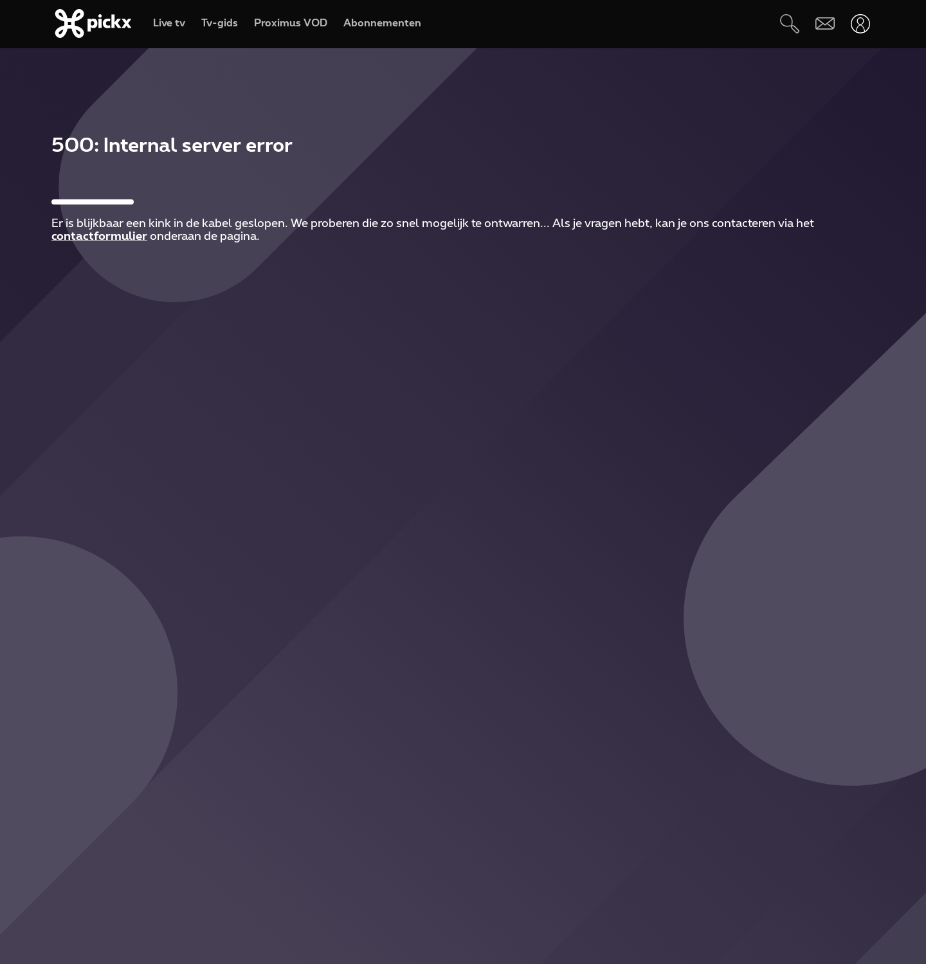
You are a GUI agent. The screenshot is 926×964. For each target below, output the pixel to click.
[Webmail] (824, 23)
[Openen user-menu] (860, 23)
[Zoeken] (789, 23)
